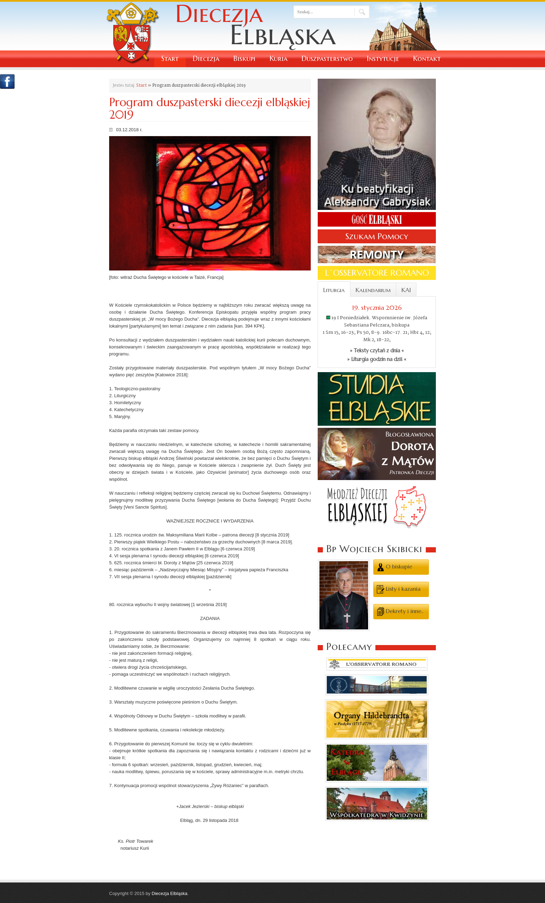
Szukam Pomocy (376, 236)
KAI (406, 290)
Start (170, 58)
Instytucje (383, 58)
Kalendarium (373, 290)
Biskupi (244, 58)
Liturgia (334, 290)
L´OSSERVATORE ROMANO (377, 273)
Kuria (278, 58)
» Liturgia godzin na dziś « (376, 359)
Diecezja (206, 58)
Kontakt (427, 58)
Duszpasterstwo (327, 58)
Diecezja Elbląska (169, 893)
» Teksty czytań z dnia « (377, 350)
